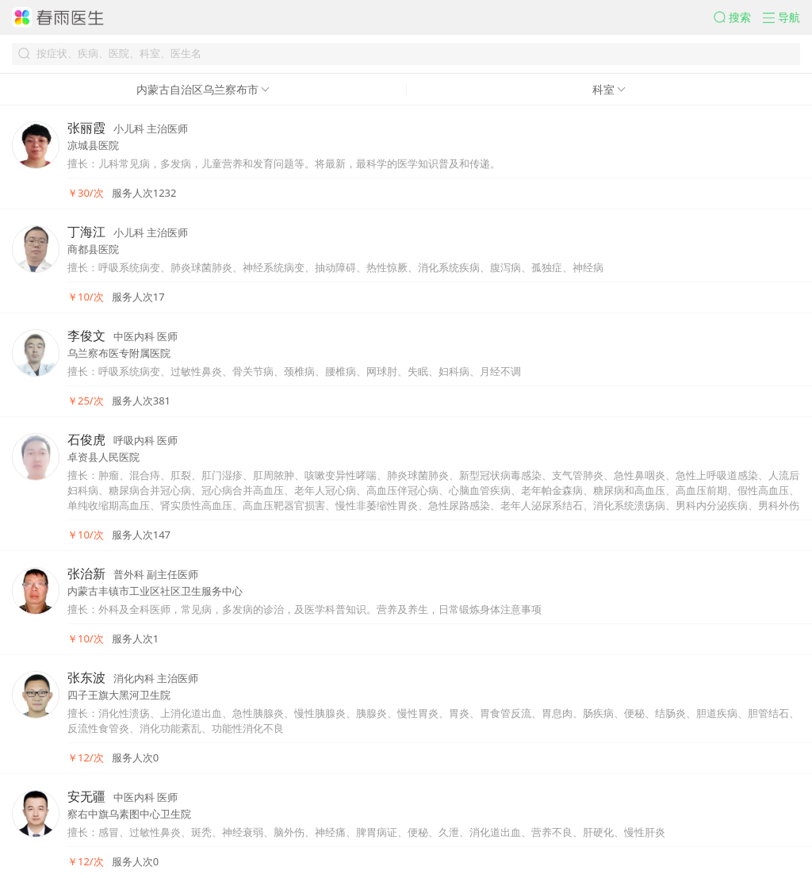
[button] (738, 17)
